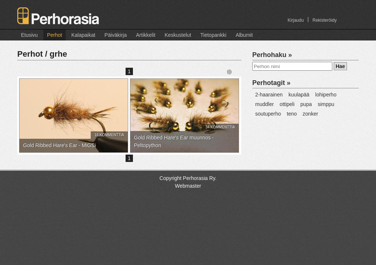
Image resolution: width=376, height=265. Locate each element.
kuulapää (299, 95)
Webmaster (188, 186)
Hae (340, 66)
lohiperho (326, 95)
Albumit (244, 35)
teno (292, 114)
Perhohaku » (272, 55)
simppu (326, 104)
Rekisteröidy (324, 20)
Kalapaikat (83, 35)
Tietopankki (213, 35)
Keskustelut (177, 35)
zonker (310, 114)
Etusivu (29, 35)
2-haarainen (269, 95)
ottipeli (287, 104)
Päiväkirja (116, 35)
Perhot (54, 35)
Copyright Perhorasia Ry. (187, 178)
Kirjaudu (296, 20)
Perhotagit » (271, 82)
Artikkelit (145, 35)
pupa (306, 104)
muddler (264, 104)
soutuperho (268, 114)
